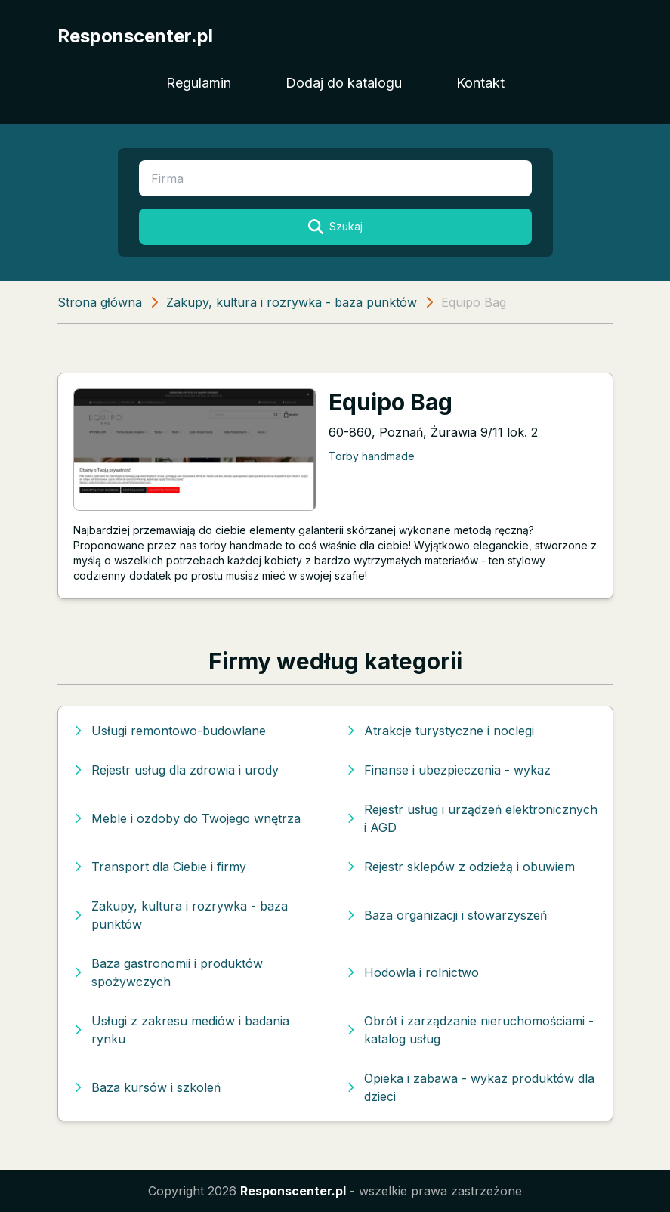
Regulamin (198, 83)
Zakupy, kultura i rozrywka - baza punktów (291, 302)
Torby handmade (372, 456)
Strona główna (99, 302)
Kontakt (480, 83)
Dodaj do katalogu (344, 83)
